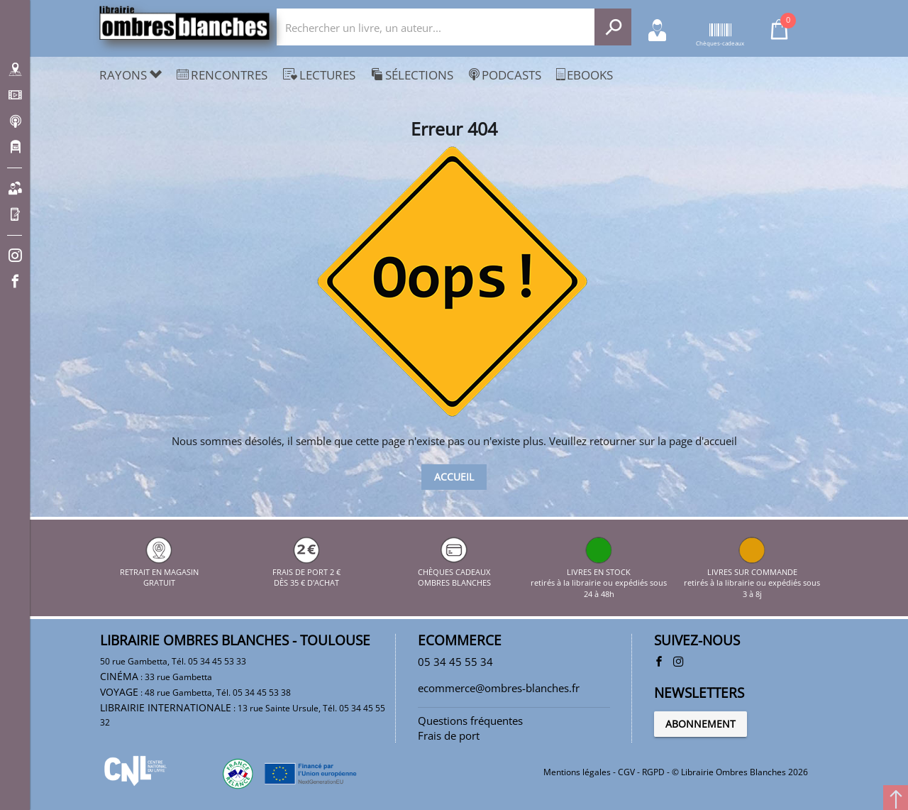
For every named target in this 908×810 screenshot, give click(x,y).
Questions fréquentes (470, 720)
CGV (626, 772)
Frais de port (449, 735)
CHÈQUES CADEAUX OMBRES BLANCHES (454, 571)
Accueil (454, 476)
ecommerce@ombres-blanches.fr (499, 688)
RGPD (653, 772)
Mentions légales (577, 772)
